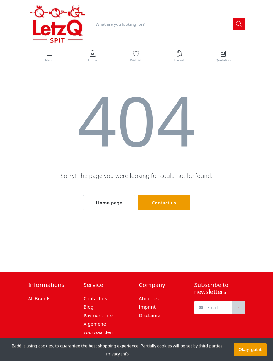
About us (149, 298)
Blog (89, 307)
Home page (109, 203)
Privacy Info (117, 354)
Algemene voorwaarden (98, 328)
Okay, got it (250, 349)
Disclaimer (150, 315)
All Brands (39, 298)
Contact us (164, 203)
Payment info (98, 315)
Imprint (147, 307)
